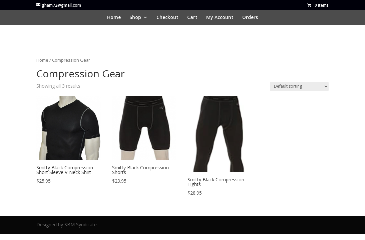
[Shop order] (299, 86)
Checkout (167, 17)
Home (114, 17)
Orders (250, 17)
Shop (135, 17)
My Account (220, 17)
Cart (192, 17)
